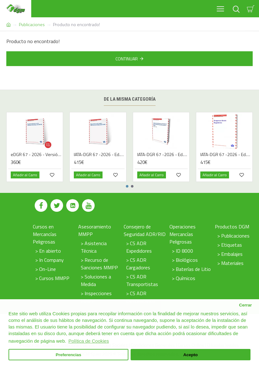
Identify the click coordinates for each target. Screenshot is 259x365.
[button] (127, 186)
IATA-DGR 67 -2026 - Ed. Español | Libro (99, 154)
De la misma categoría (130, 99)
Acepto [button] (190, 354)
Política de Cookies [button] (88, 341)
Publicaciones (32, 24)
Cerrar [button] (245, 305)
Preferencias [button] (68, 354)
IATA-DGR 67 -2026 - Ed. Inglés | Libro (225, 154)
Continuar (126, 58)
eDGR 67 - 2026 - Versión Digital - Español (36, 154)
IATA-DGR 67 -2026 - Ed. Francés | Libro (162, 154)
